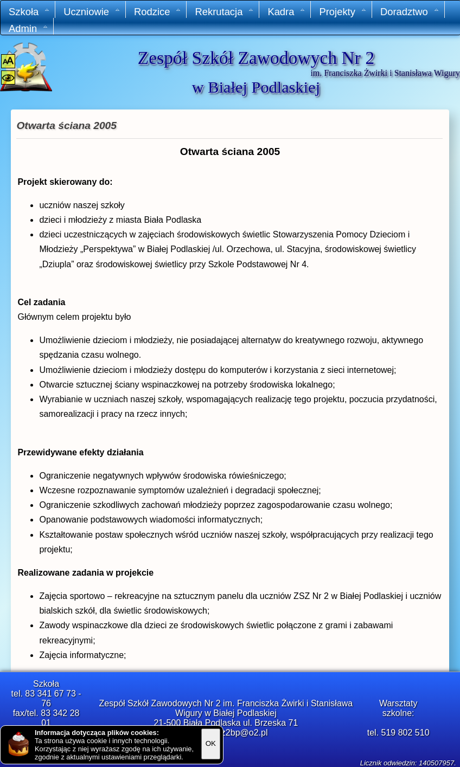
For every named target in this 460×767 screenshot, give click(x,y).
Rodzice (157, 11)
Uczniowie (91, 11)
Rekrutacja (224, 11)
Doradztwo (409, 11)
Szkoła (29, 11)
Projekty (342, 11)
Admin (28, 28)
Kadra (286, 11)
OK (211, 743)
